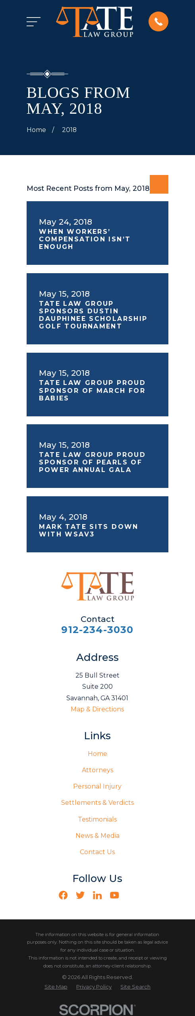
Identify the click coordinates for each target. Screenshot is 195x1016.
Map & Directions (97, 709)
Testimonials (97, 819)
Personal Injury (97, 786)
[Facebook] (63, 895)
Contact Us (97, 852)
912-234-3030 (97, 629)
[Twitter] (80, 895)
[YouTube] (114, 895)
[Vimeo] (131, 895)
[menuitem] (56, 987)
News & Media (97, 835)
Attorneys (97, 770)
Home (97, 754)
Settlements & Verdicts (97, 802)
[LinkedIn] (97, 895)
